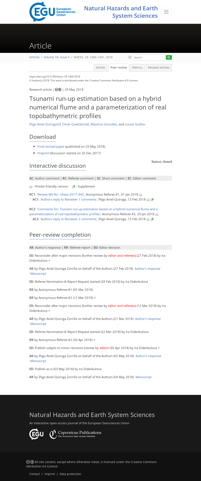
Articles (34, 57)
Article (100, 67)
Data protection (70, 474)
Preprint (43, 153)
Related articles (159, 67)
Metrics (137, 67)
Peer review (119, 67)
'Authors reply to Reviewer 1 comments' (68, 199)
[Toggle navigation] (166, 12)
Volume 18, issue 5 (57, 57)
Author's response (147, 268)
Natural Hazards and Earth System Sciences (121, 11)
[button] (129, 57)
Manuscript (38, 273)
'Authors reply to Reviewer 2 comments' (68, 219)
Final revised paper (50, 146)
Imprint (50, 474)
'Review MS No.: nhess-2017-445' (60, 194)
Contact (34, 474)
